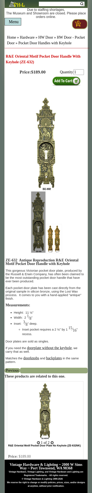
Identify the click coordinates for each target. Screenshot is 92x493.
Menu (14, 21)
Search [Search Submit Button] (82, 4)
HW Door (45, 37)
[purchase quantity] (79, 72)
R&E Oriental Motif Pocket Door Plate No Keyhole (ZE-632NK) (44, 445)
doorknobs (31, 358)
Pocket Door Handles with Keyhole (45, 43)
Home (11, 37)
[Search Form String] (62, 4)
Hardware (27, 37)
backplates (54, 358)
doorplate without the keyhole (49, 348)
